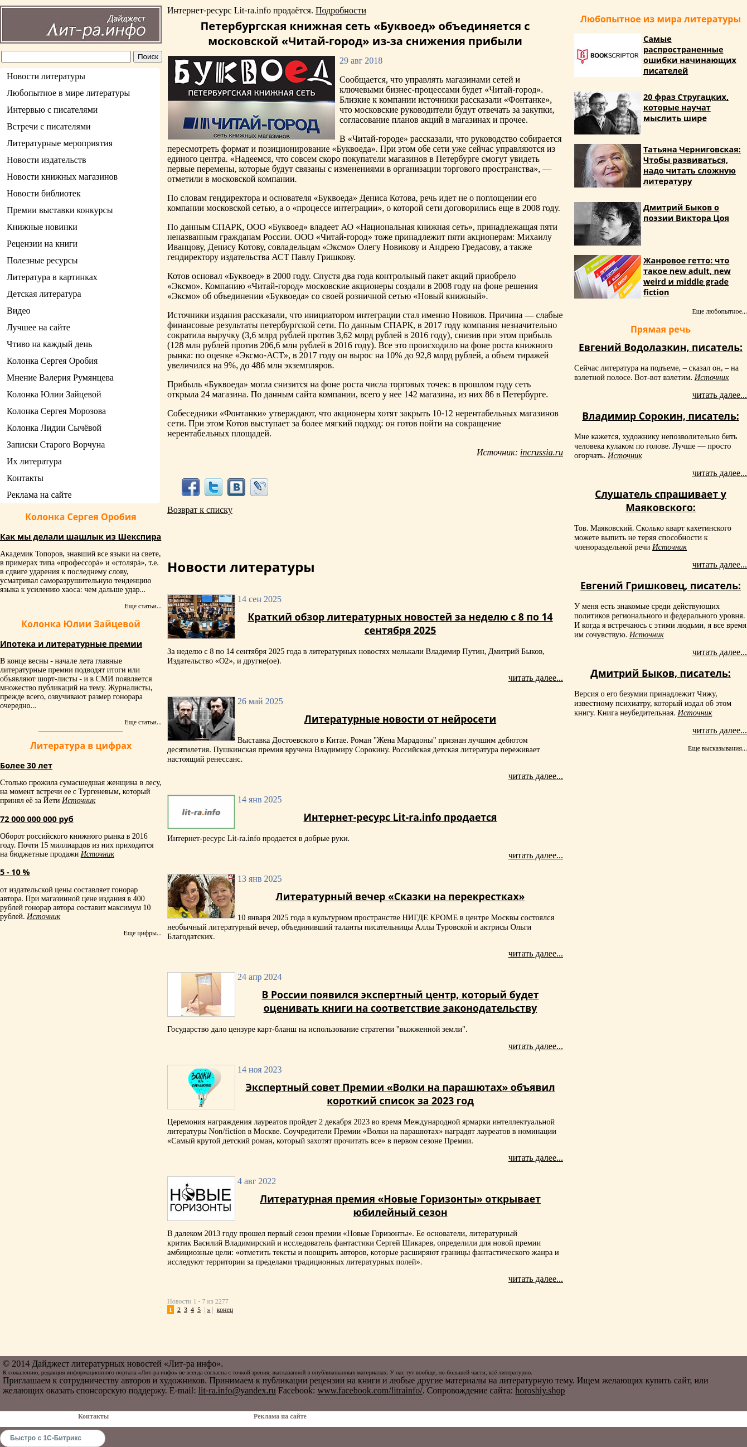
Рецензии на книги (42, 243)
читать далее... (535, 677)
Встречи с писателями (49, 126)
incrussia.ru (541, 452)
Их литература (34, 461)
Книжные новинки (42, 227)
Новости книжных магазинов (62, 176)
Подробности (341, 10)
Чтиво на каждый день (49, 344)
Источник (78, 800)
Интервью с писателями (52, 109)
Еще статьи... (143, 606)
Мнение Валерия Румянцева (60, 377)
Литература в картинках (52, 277)
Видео (18, 310)
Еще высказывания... (717, 748)
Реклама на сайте (39, 494)
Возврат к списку (199, 510)
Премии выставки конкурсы (60, 210)
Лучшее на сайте (38, 327)
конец (225, 1310)
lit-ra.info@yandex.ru (237, 1390)
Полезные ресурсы (42, 260)
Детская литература (44, 294)
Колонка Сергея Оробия (52, 361)
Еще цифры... (142, 933)
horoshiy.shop (540, 1390)
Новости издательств (46, 160)
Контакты (25, 478)
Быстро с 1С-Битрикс (45, 1438)
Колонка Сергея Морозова (56, 411)
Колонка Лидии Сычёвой (54, 427)
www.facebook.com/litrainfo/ (369, 1390)
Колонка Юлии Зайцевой (54, 394)
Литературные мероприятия (60, 143)
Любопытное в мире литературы (68, 93)
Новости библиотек (44, 193)
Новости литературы (46, 76)
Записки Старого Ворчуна (56, 444)
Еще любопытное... (719, 311)
